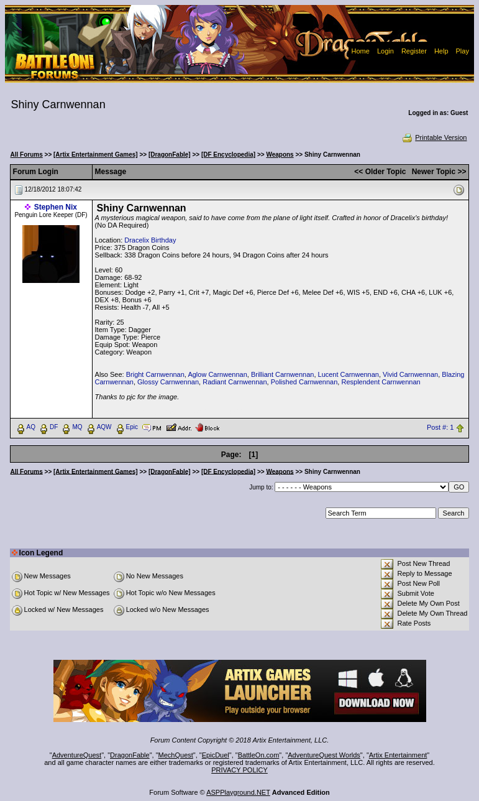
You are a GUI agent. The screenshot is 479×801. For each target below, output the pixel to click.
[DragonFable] (169, 154)
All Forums (27, 154)
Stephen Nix (55, 207)
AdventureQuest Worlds (324, 755)
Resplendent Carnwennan (380, 382)
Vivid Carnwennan (410, 374)
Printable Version (434, 137)
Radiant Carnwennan (235, 382)
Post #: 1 (440, 427)
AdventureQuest (77, 755)
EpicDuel (215, 755)
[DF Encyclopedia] (228, 154)
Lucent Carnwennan (348, 374)
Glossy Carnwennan (168, 382)
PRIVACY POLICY (239, 770)
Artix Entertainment (398, 755)
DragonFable (130, 755)
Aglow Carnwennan (217, 374)
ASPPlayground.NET (238, 792)
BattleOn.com (259, 755)
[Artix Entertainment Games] (95, 154)
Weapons (279, 154)
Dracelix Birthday (150, 240)
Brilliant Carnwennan (282, 374)
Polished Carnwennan (304, 382)
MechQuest (175, 755)
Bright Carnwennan (155, 374)
